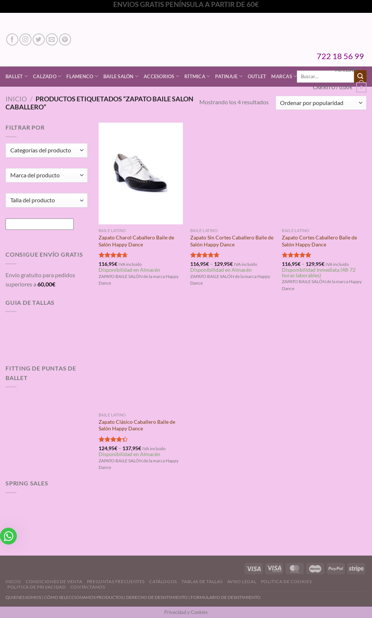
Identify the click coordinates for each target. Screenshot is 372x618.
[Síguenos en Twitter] (39, 39)
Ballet (16, 76)
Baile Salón (121, 76)
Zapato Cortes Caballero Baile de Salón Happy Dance (319, 240)
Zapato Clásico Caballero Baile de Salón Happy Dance (137, 425)
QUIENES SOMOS (23, 597)
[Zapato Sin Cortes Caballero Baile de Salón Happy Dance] (232, 173)
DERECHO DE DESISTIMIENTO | (158, 597)
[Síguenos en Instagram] (25, 39)
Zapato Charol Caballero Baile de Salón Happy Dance (136, 240)
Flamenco (82, 76)
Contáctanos (87, 587)
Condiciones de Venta (54, 581)
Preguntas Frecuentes (116, 581)
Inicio (16, 99)
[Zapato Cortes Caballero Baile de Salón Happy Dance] (324, 173)
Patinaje (229, 76)
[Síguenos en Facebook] (12, 39)
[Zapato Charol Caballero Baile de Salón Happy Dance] (141, 173)
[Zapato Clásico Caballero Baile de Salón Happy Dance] (141, 358)
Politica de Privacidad (36, 587)
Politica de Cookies (286, 581)
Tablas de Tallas (201, 581)
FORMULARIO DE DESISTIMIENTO (226, 597)
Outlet (257, 76)
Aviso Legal (242, 581)
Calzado (47, 76)
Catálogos (163, 581)
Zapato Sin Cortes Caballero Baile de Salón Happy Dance (231, 240)
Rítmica (197, 76)
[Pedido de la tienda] (321, 103)
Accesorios (161, 76)
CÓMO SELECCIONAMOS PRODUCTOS (83, 597)
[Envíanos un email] (52, 39)
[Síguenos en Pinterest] (65, 39)
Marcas (284, 76)
